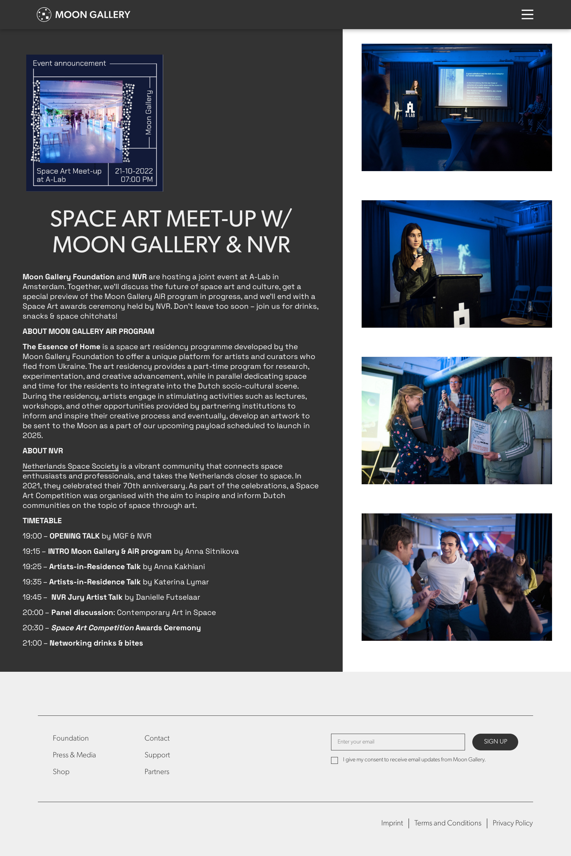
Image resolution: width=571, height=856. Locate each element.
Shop (61, 772)
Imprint (392, 823)
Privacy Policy (513, 823)
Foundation (71, 738)
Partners (157, 772)
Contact (157, 738)
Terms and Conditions (447, 823)
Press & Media (74, 755)
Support (157, 755)
